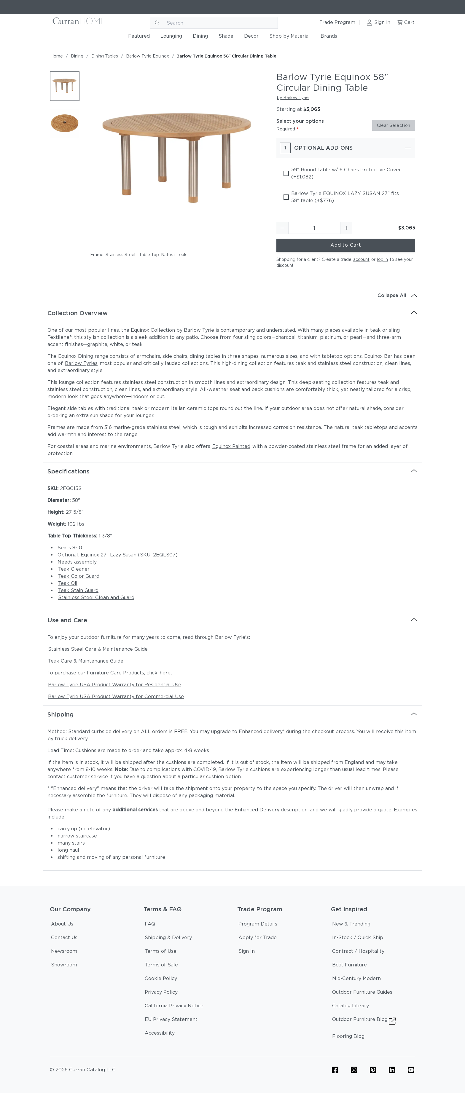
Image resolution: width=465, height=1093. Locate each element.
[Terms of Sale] (161, 965)
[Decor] (251, 37)
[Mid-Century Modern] (356, 979)
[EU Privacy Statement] (171, 1020)
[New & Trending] (351, 924)
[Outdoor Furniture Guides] (362, 993)
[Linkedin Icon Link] (392, 1070)
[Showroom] (64, 965)
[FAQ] (150, 924)
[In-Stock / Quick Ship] (357, 938)
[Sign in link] (378, 23)
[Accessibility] (160, 1034)
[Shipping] (232, 714)
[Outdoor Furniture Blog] (364, 1022)
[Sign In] (246, 952)
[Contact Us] (64, 938)
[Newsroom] (64, 952)
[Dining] (200, 37)
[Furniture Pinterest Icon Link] (373, 1070)
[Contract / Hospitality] (358, 952)
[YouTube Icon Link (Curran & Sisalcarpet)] (411, 1070)
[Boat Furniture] (349, 965)
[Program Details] (257, 924)
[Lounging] (171, 37)
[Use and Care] (232, 620)
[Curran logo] (79, 23)
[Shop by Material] (289, 37)
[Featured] (139, 37)
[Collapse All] (232, 295)
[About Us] (62, 924)
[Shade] (226, 37)
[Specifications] (232, 471)
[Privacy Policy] (161, 993)
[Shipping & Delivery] (168, 938)
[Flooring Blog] (348, 1037)
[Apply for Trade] (257, 938)
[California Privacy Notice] (174, 1006)
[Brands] (329, 37)
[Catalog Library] (350, 1006)
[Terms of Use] (161, 952)
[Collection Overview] (232, 313)
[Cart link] (405, 23)
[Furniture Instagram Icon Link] (354, 1070)
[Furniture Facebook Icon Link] (335, 1070)
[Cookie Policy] (161, 979)
